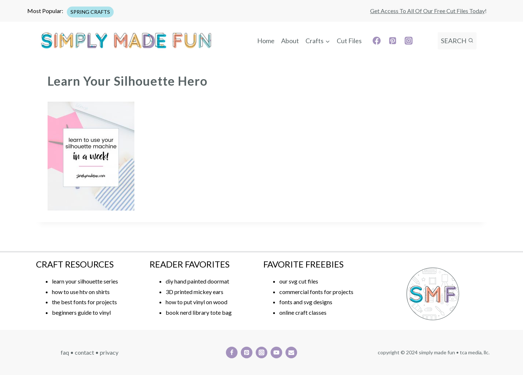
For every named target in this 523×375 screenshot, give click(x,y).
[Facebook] (377, 41)
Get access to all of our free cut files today (427, 10)
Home (266, 41)
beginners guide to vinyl (81, 312)
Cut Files (349, 41)
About (290, 41)
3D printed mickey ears (194, 291)
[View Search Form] (457, 40)
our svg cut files (298, 281)
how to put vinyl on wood (196, 301)
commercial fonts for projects (316, 291)
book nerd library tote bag (199, 312)
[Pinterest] (393, 41)
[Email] (291, 352)
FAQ (65, 352)
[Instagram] (409, 41)
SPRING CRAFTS (90, 12)
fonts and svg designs (305, 301)
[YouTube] (276, 352)
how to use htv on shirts (81, 291)
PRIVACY (109, 352)
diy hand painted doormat (197, 281)
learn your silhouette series (85, 281)
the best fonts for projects (84, 301)
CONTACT (84, 352)
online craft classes (303, 312)
